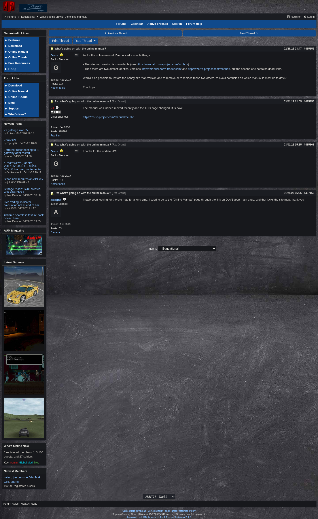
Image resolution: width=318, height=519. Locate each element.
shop (167, 511)
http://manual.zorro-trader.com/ (162, 69)
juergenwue (20, 477)
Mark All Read (29, 503)
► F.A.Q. (10, 69)
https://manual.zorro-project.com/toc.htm (162, 64)
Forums (12, 16)
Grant (54, 55)
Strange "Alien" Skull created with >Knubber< (22, 190)
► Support (12, 108)
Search (177, 23)
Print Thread (60, 40)
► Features (12, 40)
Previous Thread (115, 33)
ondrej (15, 481)
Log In (309, 16)
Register (294, 16)
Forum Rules (11, 503)
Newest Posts (13, 123)
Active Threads (157, 23)
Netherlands (58, 87)
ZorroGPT (10, 140)
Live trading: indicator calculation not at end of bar (21, 203)
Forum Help (194, 23)
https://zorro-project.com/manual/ (209, 69)
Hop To (153, 248)
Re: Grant (119, 101)
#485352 (309, 48)
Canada (55, 232)
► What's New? (15, 114)
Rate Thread (86, 40)
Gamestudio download (134, 511)
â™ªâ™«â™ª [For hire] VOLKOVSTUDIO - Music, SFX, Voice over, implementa (22, 166)
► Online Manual (16, 51)
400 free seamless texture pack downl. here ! (24, 216)
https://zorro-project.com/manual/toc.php (108, 117)
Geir (6, 481)
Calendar (137, 23)
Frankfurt (56, 135)
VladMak (35, 477)
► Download (13, 46)
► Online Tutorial (16, 57)
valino (7, 477)
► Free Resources (17, 63)
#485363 (309, 144)
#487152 (309, 193)
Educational (28, 16)
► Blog (10, 102)
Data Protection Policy (183, 511)
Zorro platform (155, 511)
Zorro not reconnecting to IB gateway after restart (21, 151)
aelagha (56, 199)
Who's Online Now (16, 446)
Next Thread (249, 33)
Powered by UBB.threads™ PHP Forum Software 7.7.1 (159, 517)
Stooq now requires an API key (23, 179)
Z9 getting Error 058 (16, 130)
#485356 (309, 101)
